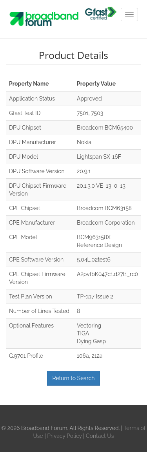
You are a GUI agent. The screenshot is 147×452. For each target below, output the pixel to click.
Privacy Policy (65, 436)
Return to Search (73, 378)
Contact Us (100, 436)
